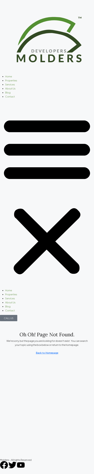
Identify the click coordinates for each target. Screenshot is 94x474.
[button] (47, 194)
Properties (11, 80)
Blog (7, 92)
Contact (10, 96)
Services (10, 84)
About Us (10, 88)
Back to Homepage (47, 352)
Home (8, 76)
